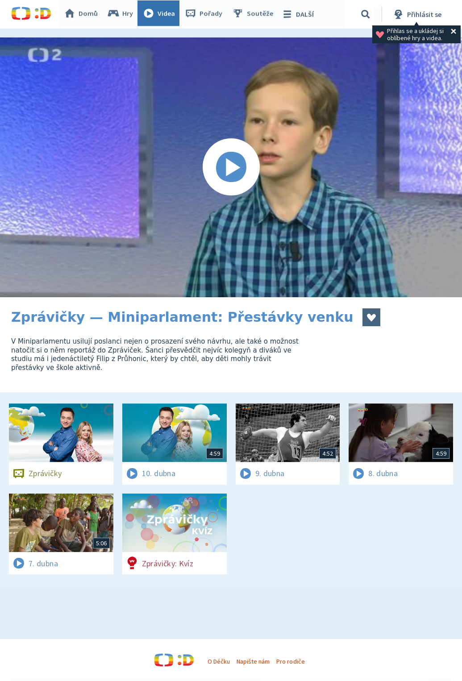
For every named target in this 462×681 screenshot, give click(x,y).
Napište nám (253, 661)
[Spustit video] (231, 167)
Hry (122, 14)
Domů (83, 14)
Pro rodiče (290, 661)
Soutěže (255, 14)
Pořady (206, 14)
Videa (161, 14)
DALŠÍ (299, 14)
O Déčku (219, 661)
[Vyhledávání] (366, 14)
